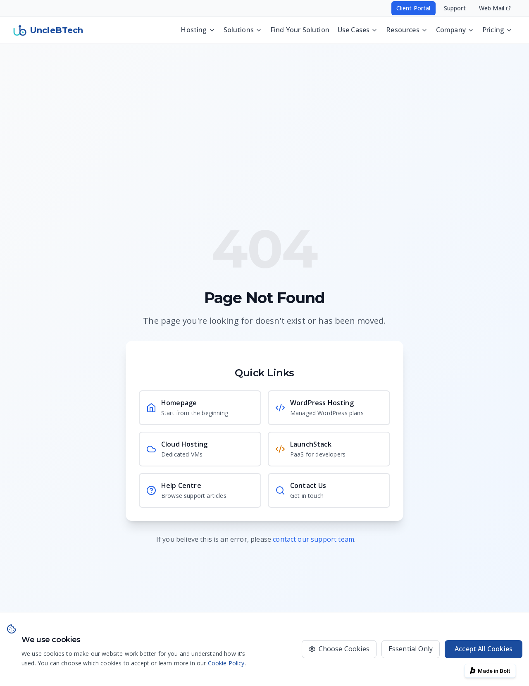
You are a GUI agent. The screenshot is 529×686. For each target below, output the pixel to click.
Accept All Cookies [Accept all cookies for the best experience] (483, 648)
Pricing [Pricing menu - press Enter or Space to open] (497, 29)
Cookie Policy (226, 663)
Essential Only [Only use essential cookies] (410, 648)
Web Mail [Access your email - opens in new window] (495, 8)
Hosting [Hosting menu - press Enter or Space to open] (198, 29)
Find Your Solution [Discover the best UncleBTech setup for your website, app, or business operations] (299, 29)
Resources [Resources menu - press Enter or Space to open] (406, 29)
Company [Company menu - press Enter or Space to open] (455, 29)
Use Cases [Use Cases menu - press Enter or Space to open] (358, 29)
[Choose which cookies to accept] (339, 649)
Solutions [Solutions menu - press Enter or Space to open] (243, 29)
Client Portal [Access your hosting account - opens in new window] (413, 8)
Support (455, 8)
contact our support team (313, 539)
